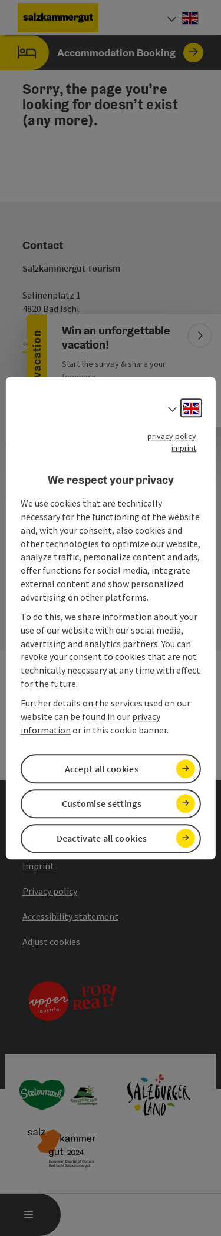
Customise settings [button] (101, 803)
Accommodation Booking (101, 52)
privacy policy (171, 436)
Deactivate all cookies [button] (102, 838)
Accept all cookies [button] (101, 769)
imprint (183, 448)
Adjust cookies (51, 941)
